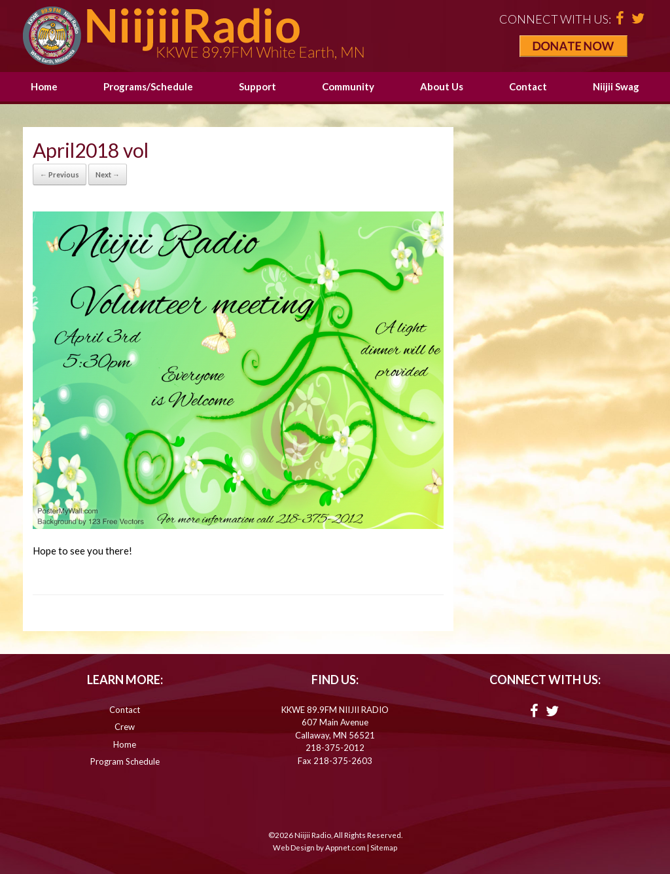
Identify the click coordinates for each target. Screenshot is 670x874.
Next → (108, 174)
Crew (125, 726)
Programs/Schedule (148, 86)
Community (348, 86)
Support (257, 86)
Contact (528, 86)
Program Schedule (125, 761)
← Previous (59, 174)
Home (44, 86)
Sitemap (383, 847)
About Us (441, 86)
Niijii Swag (616, 86)
